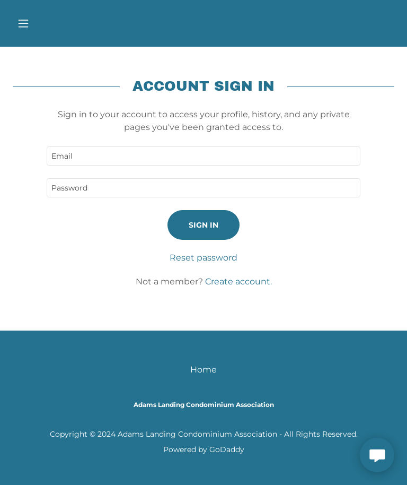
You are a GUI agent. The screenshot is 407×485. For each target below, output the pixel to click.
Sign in (203, 225)
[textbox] (203, 156)
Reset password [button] (203, 258)
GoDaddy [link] (226, 449)
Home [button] (203, 370)
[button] (41, 23)
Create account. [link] (238, 281)
